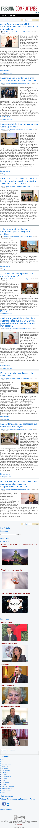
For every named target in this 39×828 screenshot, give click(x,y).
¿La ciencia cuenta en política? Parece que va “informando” (18, 274)
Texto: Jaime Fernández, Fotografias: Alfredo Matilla (16, 32)
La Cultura (4, 778)
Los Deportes (5, 782)
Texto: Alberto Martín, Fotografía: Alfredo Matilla (15, 378)
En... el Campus (6, 770)
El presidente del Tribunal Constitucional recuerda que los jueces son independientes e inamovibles (18, 484)
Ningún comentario (7, 73)
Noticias (4, 760)
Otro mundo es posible (8, 786)
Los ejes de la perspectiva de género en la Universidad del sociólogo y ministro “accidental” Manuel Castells (18, 181)
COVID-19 (4, 541)
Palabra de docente (7, 788)
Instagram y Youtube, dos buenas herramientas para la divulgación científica (15, 231)
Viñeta (3, 793)
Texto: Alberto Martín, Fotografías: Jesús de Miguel (16, 83)
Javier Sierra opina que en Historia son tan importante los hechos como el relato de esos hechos (19, 26)
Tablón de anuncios (7, 791)
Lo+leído (3, 750)
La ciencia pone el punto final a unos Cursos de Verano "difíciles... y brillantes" (19, 79)
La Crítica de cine (6, 776)
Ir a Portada (5, 528)
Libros (3, 780)
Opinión (4, 784)
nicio (37, 12)
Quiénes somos (6, 796)
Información (19, 824)
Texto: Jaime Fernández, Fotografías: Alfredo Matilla (16, 328)
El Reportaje (5, 766)
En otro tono (5, 768)
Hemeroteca (5, 538)
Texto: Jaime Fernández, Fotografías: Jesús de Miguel (17, 129)
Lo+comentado (11, 750)
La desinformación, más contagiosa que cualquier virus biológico (18, 425)
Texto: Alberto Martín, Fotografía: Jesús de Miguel (16, 279)
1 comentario (5, 419)
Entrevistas (4, 619)
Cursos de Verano (6, 764)
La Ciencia (5, 774)
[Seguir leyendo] (5, 70)
